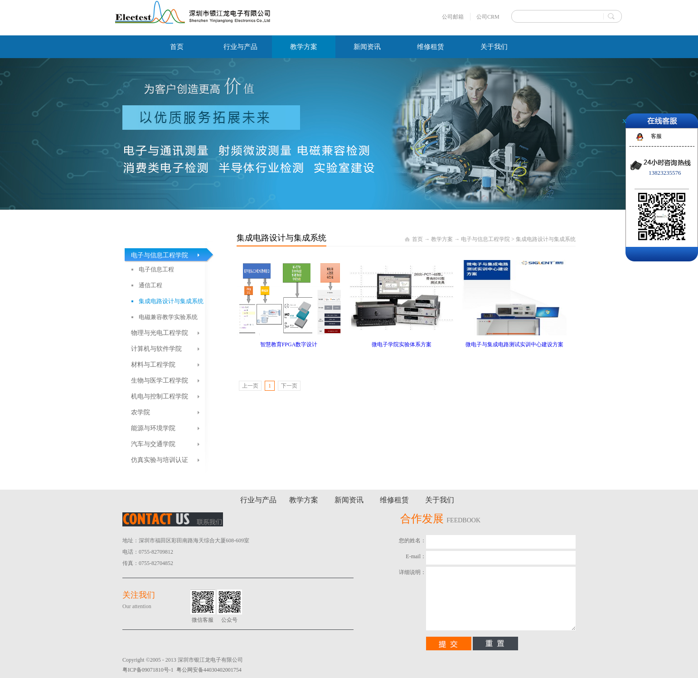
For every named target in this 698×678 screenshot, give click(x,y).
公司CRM (487, 17)
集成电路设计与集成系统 (546, 239)
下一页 (289, 386)
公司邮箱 (453, 17)
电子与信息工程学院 (485, 239)
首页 (177, 46)
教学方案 (442, 239)
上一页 (250, 386)
